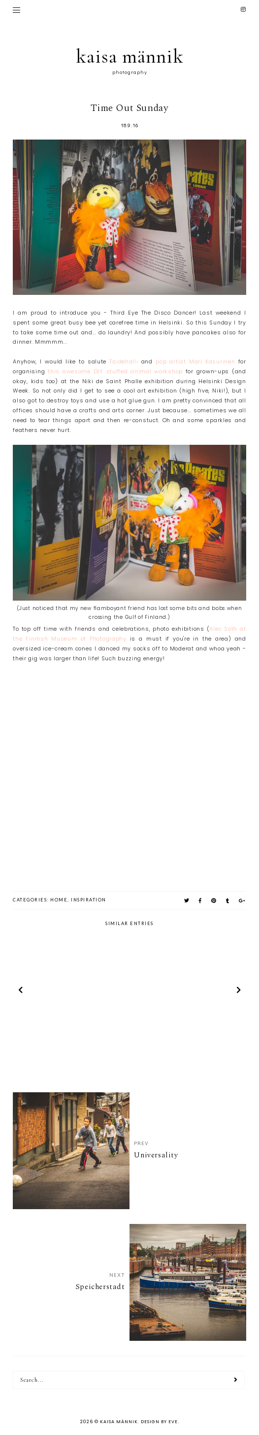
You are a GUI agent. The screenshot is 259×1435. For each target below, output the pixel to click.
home (58, 899)
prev (20, 992)
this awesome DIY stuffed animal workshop (115, 371)
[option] (70, 991)
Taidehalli (123, 361)
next (238, 992)
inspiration (88, 899)
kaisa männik (130, 56)
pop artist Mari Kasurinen (195, 361)
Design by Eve (159, 1422)
